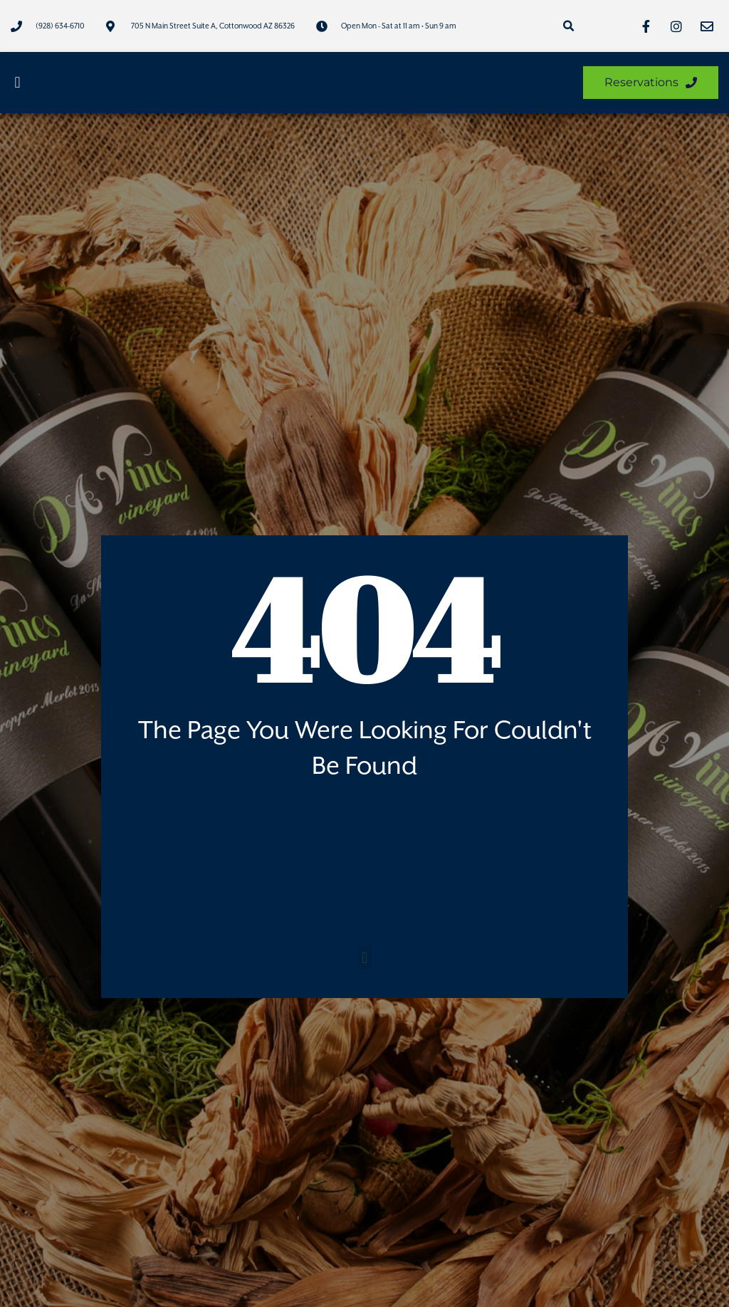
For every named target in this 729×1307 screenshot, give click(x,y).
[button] (568, 26)
